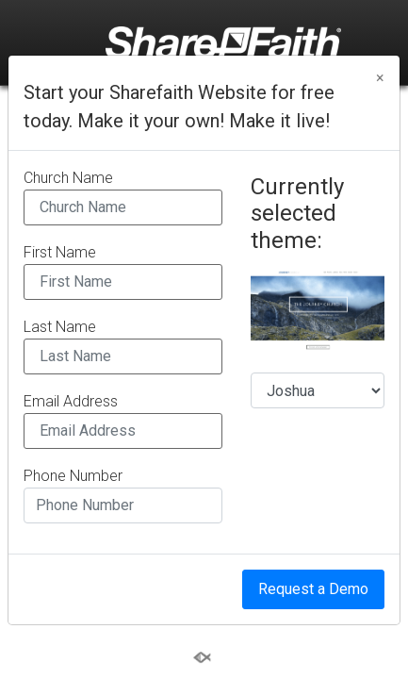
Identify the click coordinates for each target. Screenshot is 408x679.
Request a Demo (313, 589)
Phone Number (73, 476)
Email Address (71, 401)
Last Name (60, 327)
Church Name (68, 178)
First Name (60, 252)
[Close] (380, 78)
